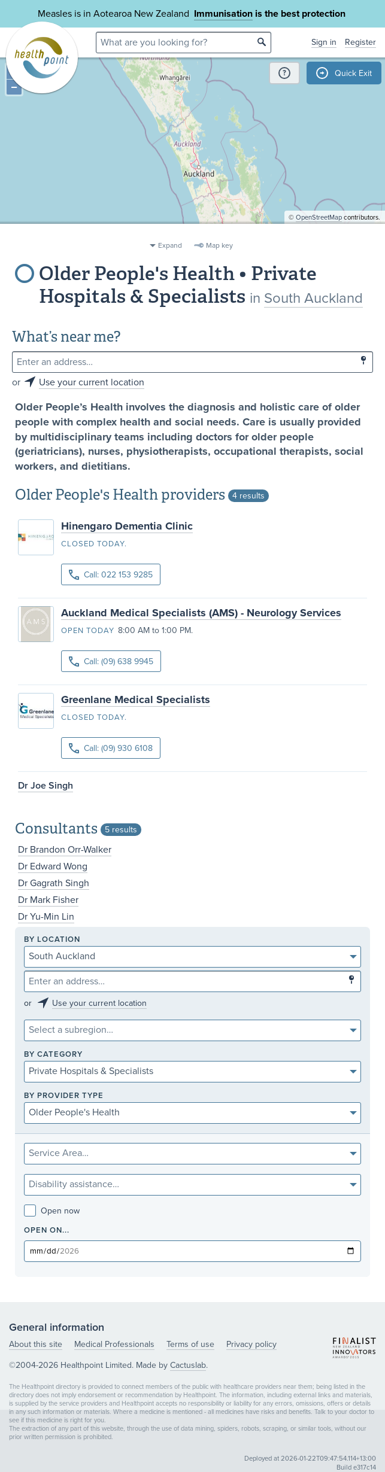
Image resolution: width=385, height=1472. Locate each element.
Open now (52, 1210)
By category (53, 1055)
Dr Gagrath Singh (53, 883)
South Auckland (313, 298)
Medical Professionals (114, 1344)
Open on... (46, 1230)
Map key (219, 245)
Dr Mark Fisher (48, 900)
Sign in (324, 42)
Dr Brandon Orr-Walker (64, 850)
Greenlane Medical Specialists (135, 699)
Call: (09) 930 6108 (111, 748)
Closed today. (94, 544)
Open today (87, 630)
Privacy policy (251, 1344)
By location (52, 940)
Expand (170, 245)
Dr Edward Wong (52, 866)
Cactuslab (188, 1365)
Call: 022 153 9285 (111, 575)
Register (360, 42)
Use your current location (91, 382)
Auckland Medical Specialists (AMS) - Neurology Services (201, 612)
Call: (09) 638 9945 (111, 661)
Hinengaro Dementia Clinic (127, 526)
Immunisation (223, 14)
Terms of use (190, 1344)
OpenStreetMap (319, 231)
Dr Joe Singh (45, 786)
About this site (35, 1344)
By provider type (64, 1096)
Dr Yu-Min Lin (46, 917)
